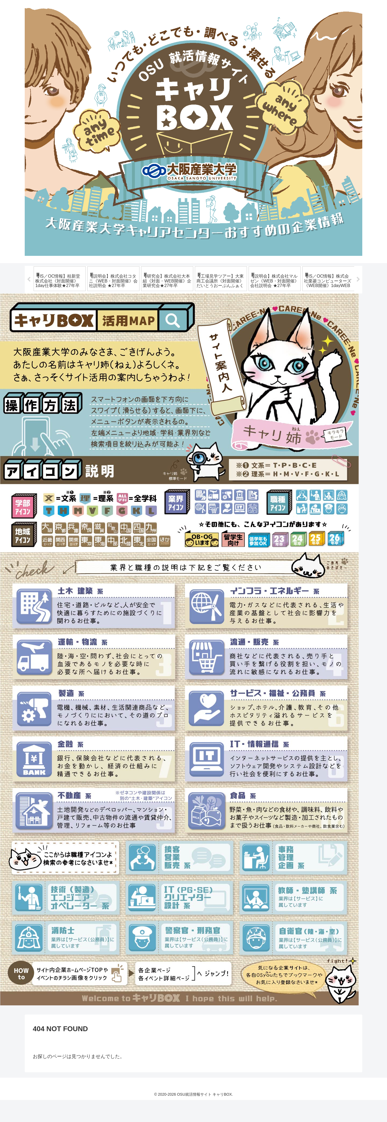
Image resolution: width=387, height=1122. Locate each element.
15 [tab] (242, 319)
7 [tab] (177, 319)
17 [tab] (258, 319)
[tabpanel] (60, 289)
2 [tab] (137, 319)
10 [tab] (201, 319)
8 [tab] (185, 319)
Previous (28, 290)
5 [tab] (161, 319)
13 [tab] (225, 319)
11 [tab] (209, 319)
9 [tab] (193, 319)
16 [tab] (250, 319)
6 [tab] (169, 319)
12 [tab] (217, 319)
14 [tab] (233, 319)
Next (358, 290)
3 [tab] (145, 319)
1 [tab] (129, 319)
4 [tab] (153, 319)
